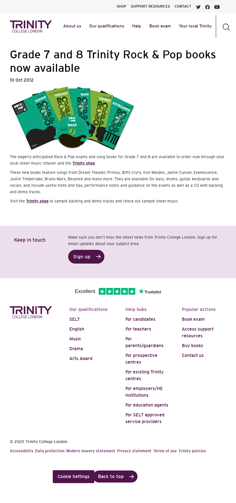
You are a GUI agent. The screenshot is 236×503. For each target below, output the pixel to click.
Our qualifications (88, 309)
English (76, 329)
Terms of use (165, 451)
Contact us (193, 355)
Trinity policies (192, 451)
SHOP (121, 6)
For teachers (138, 329)
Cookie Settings (74, 476)
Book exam (193, 319)
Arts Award (80, 358)
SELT (74, 319)
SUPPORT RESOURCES (150, 6)
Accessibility (21, 451)
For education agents (146, 405)
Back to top (111, 476)
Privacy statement (134, 451)
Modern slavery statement (90, 451)
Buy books (192, 345)
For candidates (140, 319)
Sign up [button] (81, 256)
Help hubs (136, 309)
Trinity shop (83, 163)
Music (75, 338)
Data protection (50, 451)
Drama (76, 348)
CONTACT (183, 6)
